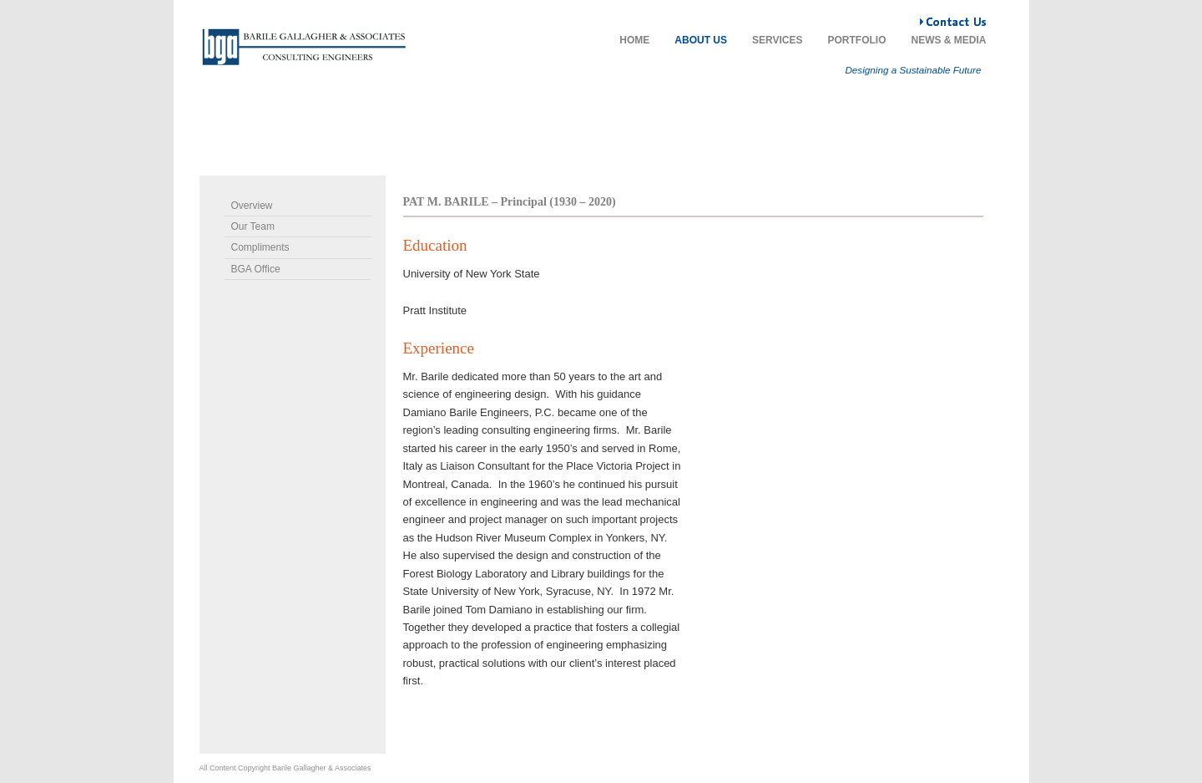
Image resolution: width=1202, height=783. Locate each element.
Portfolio (857, 40)
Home (634, 40)
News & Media (949, 40)
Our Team (253, 226)
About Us (700, 40)
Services (777, 40)
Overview (252, 205)
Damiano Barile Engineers (303, 47)
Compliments (260, 247)
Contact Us (921, 16)
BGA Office (255, 269)
